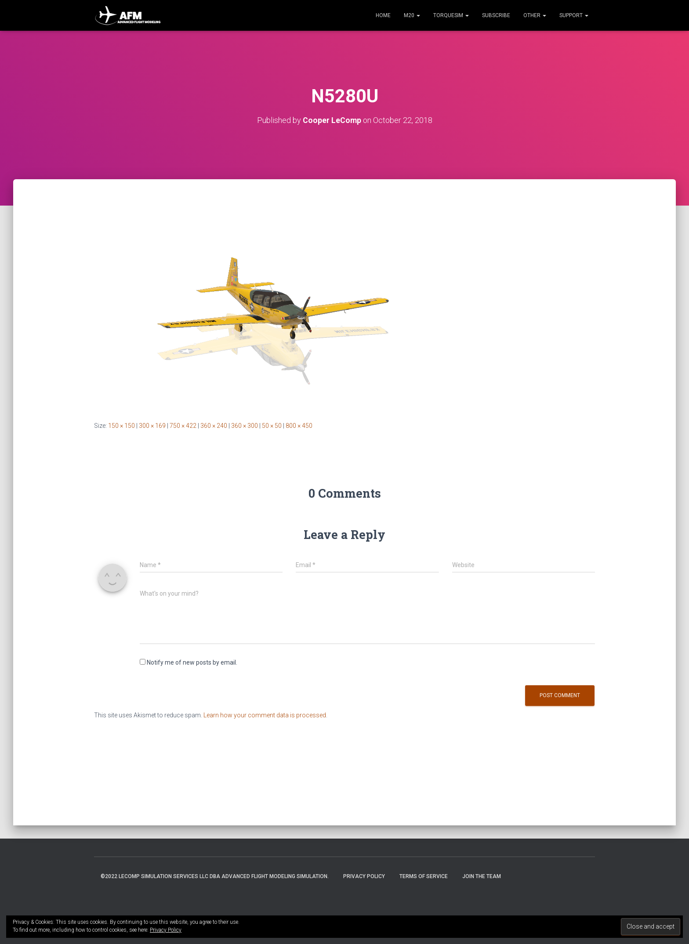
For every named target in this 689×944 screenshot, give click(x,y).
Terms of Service (423, 876)
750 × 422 (183, 425)
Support (573, 15)
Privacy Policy (364, 876)
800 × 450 (299, 425)
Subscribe (496, 15)
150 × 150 (121, 425)
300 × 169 (152, 425)
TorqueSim (451, 15)
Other (534, 15)
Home (383, 15)
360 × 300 (244, 425)
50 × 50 (272, 425)
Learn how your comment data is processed (264, 715)
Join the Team (481, 876)
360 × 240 (213, 425)
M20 (412, 15)
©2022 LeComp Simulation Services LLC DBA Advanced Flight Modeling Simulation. (215, 876)
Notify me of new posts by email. (192, 662)
